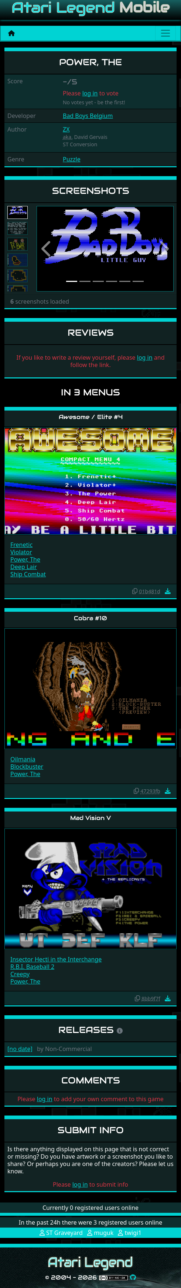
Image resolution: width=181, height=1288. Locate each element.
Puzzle (72, 159)
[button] (47, 249)
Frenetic (21, 545)
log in (90, 93)
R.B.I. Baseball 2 (32, 967)
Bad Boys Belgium (88, 116)
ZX (66, 129)
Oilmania (22, 759)
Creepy (20, 974)
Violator (21, 552)
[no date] (20, 1049)
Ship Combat (28, 574)
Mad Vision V (90, 818)
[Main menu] (165, 33)
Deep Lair (23, 567)
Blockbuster (26, 766)
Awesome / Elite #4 (91, 417)
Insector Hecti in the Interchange (56, 959)
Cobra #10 (90, 618)
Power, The (25, 559)
